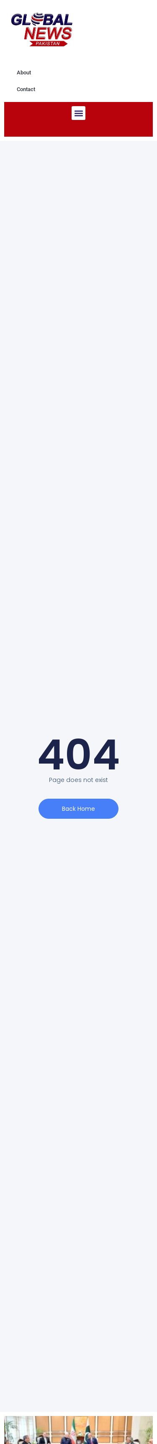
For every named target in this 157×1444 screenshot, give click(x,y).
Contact (26, 89)
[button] (78, 113)
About (24, 72)
